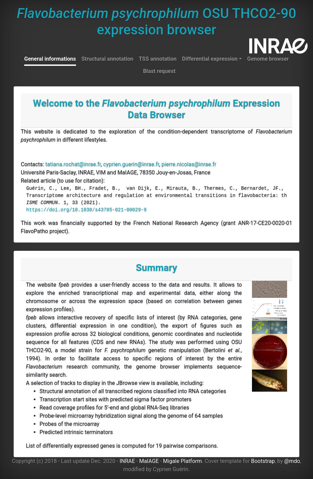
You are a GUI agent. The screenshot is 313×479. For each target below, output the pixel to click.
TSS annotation (158, 59)
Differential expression (210, 59)
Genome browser (268, 59)
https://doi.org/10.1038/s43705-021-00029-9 (86, 210)
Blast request (159, 71)
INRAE (127, 461)
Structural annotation (107, 59)
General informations (50, 59)
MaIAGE (149, 461)
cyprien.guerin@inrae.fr (131, 164)
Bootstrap (263, 461)
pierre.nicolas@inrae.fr (189, 164)
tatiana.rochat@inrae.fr (73, 164)
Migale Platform (182, 461)
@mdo (292, 461)
